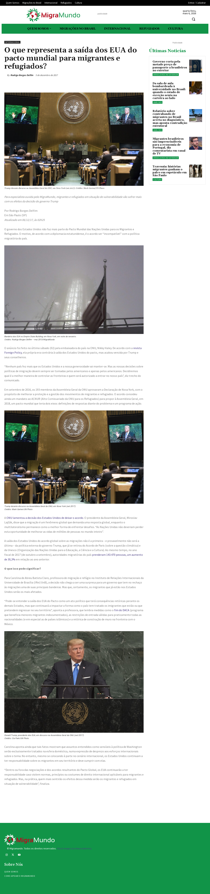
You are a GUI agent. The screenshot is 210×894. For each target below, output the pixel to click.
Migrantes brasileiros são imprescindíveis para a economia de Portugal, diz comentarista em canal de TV (169, 146)
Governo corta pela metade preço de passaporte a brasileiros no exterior (170, 66)
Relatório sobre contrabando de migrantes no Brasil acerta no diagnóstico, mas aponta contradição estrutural (170, 118)
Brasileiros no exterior (165, 74)
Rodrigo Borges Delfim (21, 75)
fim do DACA (121, 610)
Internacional (12, 42)
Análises (157, 102)
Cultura (157, 179)
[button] (193, 19)
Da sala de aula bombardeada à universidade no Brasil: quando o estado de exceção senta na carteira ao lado (169, 91)
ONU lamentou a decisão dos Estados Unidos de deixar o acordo (44, 518)
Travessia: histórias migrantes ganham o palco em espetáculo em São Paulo (170, 171)
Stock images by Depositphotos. (74, 848)
